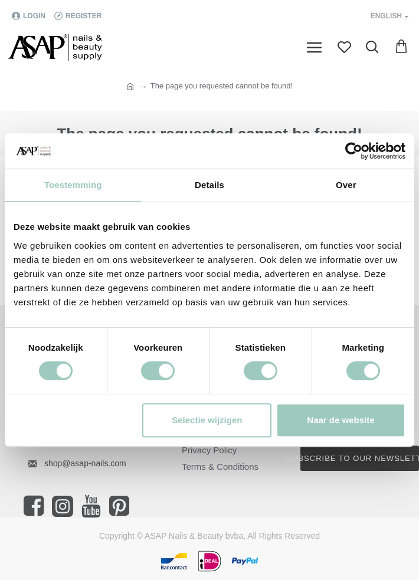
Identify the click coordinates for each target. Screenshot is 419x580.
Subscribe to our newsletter (359, 458)
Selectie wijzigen (207, 420)
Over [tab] (346, 185)
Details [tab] (209, 185)
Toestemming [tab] (73, 185)
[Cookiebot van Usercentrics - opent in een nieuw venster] (353, 151)
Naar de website (340, 420)
